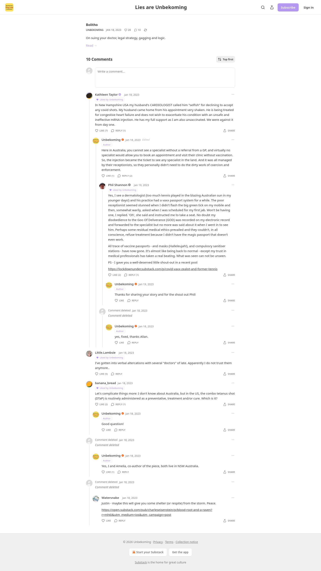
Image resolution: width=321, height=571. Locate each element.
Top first (225, 59)
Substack (141, 562)
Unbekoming (95, 30)
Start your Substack (147, 552)
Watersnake (110, 498)
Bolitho (92, 24)
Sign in (309, 7)
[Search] (263, 7)
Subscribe (288, 7)
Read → (91, 45)
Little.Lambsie (105, 352)
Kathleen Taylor (106, 94)
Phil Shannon (117, 185)
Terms (169, 542)
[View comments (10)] (137, 30)
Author (107, 144)
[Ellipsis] (233, 94)
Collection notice (187, 542)
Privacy (158, 542)
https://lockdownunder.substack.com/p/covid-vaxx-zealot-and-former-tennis (162, 269)
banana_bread (105, 383)
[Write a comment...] (165, 77)
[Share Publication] (272, 7)
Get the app (180, 552)
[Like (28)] (127, 30)
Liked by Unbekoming (109, 99)
